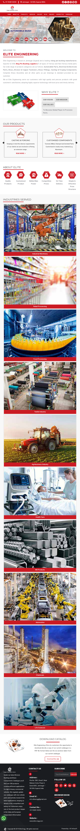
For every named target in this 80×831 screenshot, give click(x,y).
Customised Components (59, 141)
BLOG (45, 14)
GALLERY (39, 14)
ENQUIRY (51, 14)
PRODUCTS (24, 14)
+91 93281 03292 (10, 2)
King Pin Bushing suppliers (26, 64)
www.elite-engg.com (36, 824)
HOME (9, 14)
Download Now (53, 762)
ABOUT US (16, 14)
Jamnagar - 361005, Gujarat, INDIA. (34, 2)
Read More (21, 155)
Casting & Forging (20, 141)
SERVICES (32, 14)
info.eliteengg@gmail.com (38, 802)
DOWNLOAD (69, 14)
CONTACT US (60, 14)
